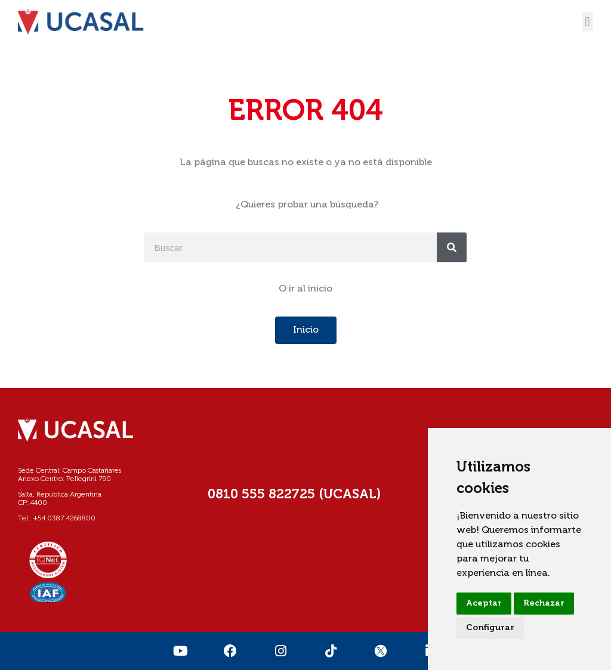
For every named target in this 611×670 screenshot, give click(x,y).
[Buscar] (452, 247)
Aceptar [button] (484, 603)
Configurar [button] (490, 628)
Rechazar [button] (543, 603)
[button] (587, 22)
